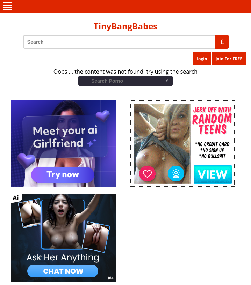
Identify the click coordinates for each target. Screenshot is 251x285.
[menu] (125, 6)
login (202, 59)
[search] (222, 42)
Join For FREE (228, 59)
